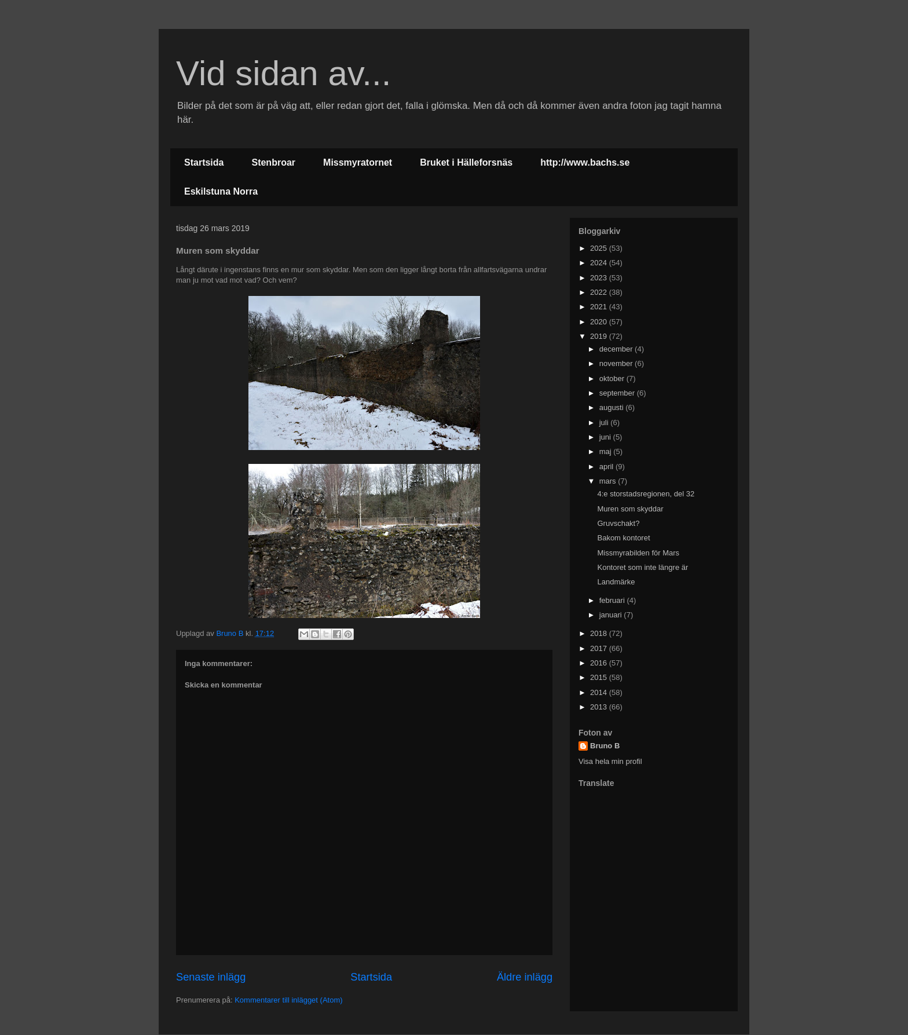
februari (613, 600)
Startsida (204, 162)
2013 (599, 707)
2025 (599, 248)
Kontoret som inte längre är (642, 567)
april (607, 466)
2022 (599, 292)
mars (608, 481)
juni (606, 437)
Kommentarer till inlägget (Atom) (288, 1000)
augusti (612, 407)
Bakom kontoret (623, 537)
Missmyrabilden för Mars (638, 552)
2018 (599, 633)
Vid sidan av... (283, 73)
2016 (599, 663)
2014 (599, 692)
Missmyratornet (357, 162)
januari (611, 614)
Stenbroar (273, 162)
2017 (599, 648)
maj (606, 451)
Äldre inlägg (524, 977)
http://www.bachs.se (584, 162)
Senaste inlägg (211, 977)
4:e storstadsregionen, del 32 (645, 493)
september (618, 393)
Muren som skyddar (630, 508)
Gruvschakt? (618, 523)
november (617, 363)
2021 (599, 306)
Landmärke (616, 581)
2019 (599, 336)
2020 (599, 321)
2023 (599, 277)
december (617, 349)
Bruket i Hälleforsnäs (466, 162)
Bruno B (605, 745)
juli (605, 422)
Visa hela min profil (610, 761)
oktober (613, 378)
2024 (599, 262)
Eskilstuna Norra (221, 191)
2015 (599, 677)
